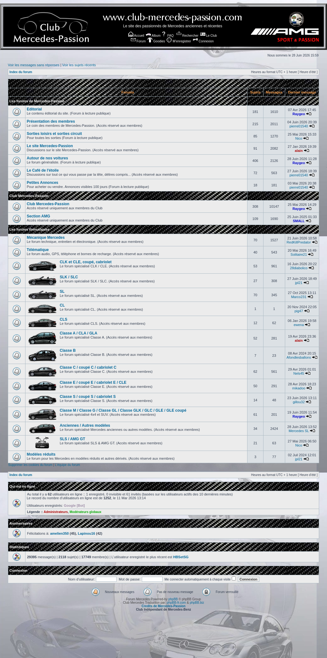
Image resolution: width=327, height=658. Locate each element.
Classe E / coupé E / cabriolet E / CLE (93, 382)
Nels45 (298, 373)
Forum (138, 41)
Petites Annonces (42, 182)
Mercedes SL (299, 431)
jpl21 (298, 283)
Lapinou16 (86, 533)
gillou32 (299, 402)
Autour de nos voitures (47, 158)
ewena (299, 325)
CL (62, 305)
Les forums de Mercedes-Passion (36, 101)
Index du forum (20, 72)
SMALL (299, 221)
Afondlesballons (298, 357)
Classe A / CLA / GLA (78, 333)
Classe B (68, 350)
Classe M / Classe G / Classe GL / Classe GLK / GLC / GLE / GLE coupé (123, 410)
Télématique (38, 250)
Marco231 (299, 297)
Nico (298, 138)
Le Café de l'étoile (43, 170)
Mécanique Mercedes (46, 237)
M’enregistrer (179, 41)
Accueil (136, 35)
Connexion (203, 41)
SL (62, 291)
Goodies (156, 41)
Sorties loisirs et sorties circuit (54, 133)
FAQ (167, 35)
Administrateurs (56, 512)
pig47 (299, 311)
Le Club (208, 35)
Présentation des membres (51, 121)
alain (299, 150)
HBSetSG (181, 557)
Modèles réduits (41, 454)
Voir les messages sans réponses (33, 65)
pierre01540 (299, 126)
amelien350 (59, 533)
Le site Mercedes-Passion (50, 146)
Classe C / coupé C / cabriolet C (88, 367)
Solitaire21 (299, 254)
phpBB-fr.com (176, 602)
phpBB (173, 599)
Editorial (34, 109)
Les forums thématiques (29, 229)
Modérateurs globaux (85, 512)
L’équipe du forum (67, 465)
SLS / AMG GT (72, 439)
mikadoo (298, 388)
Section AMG (38, 216)
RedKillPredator (299, 242)
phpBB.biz (197, 602)
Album (153, 35)
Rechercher (187, 35)
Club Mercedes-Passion (28, 196)
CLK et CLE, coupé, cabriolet (86, 262)
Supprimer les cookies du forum (30, 465)
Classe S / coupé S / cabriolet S (88, 396)
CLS (63, 319)
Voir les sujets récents (79, 65)
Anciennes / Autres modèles (85, 425)
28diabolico (299, 268)
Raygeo (298, 114)
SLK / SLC (69, 277)
